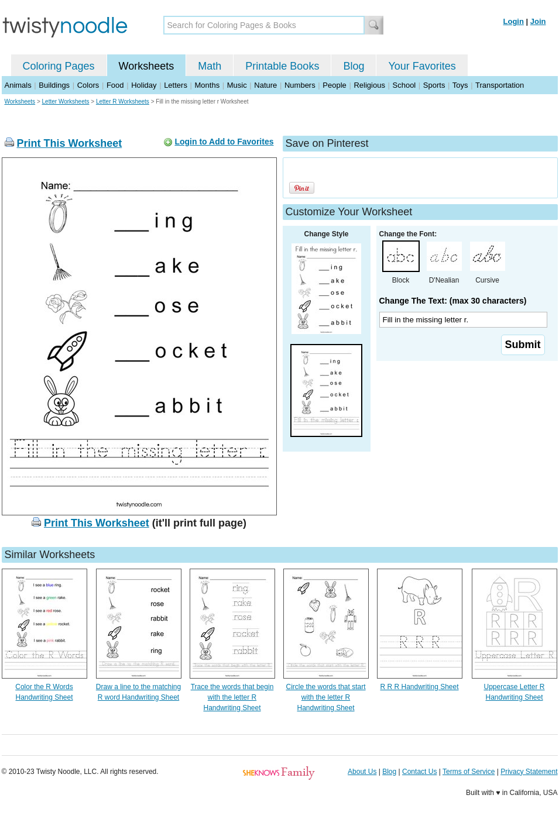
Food (115, 85)
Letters (175, 85)
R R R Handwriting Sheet (419, 687)
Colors (88, 85)
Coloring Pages (59, 66)
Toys (460, 85)
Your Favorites (421, 66)
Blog (353, 66)
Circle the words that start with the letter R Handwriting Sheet (325, 697)
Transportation (499, 85)
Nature (265, 85)
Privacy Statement (528, 772)
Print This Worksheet (69, 143)
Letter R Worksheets (122, 101)
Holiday (143, 85)
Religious (369, 85)
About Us (362, 772)
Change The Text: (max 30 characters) (453, 300)
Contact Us (419, 772)
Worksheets (146, 66)
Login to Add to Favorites (223, 141)
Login (513, 21)
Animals (18, 85)
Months (207, 85)
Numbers (299, 85)
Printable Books (282, 66)
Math (209, 66)
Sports (434, 85)
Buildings (54, 85)
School (404, 85)
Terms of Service (469, 772)
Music (237, 85)
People (334, 85)
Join (538, 21)
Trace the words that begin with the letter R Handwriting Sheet (232, 697)
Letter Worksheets (66, 101)
